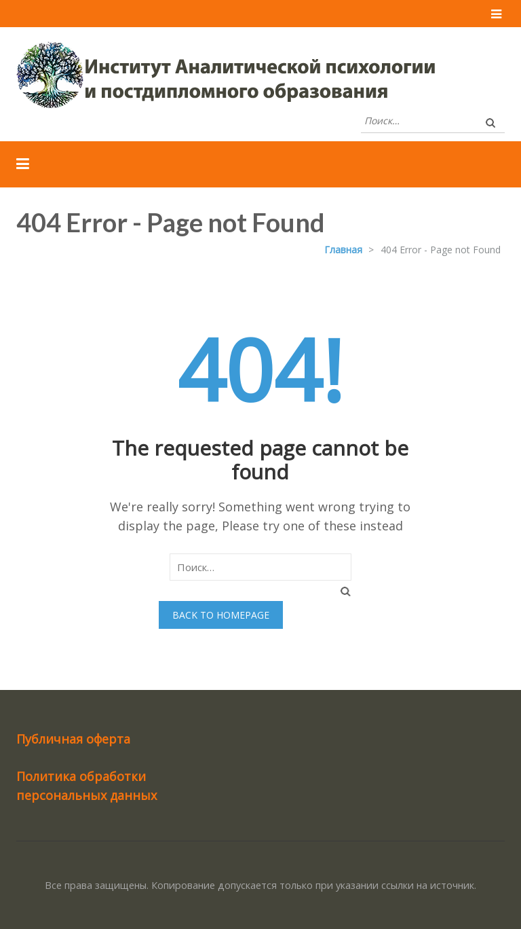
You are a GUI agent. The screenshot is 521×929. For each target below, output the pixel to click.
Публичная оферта (73, 739)
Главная (343, 249)
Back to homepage (220, 614)
